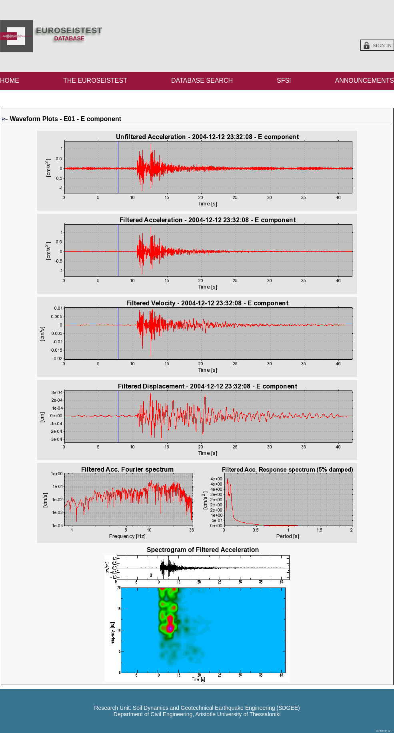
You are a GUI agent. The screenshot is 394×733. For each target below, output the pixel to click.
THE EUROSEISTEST (95, 80)
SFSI (284, 80)
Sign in (382, 45)
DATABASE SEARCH (202, 80)
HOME (9, 80)
